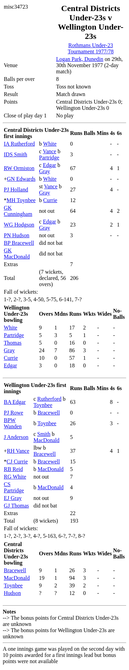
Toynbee (42, 405)
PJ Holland (16, 189)
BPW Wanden (13, 423)
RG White (15, 477)
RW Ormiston (19, 168)
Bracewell (48, 413)
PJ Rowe (13, 413)
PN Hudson (16, 235)
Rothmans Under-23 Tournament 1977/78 (91, 48)
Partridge (49, 157)
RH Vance (18, 451)
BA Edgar (15, 402)
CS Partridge (14, 487)
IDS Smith (15, 154)
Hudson (12, 593)
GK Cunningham (18, 211)
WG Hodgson (19, 225)
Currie (50, 200)
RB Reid (13, 469)
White (49, 144)
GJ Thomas (16, 506)
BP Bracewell (19, 243)
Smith (43, 434)
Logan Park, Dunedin (79, 59)
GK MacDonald (17, 254)
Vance (49, 151)
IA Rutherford (19, 144)
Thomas (13, 343)
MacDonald (46, 440)
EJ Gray (13, 498)
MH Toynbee (21, 200)
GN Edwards (21, 179)
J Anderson (16, 437)
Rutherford (49, 399)
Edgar (49, 165)
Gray (44, 171)
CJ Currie (17, 461)
